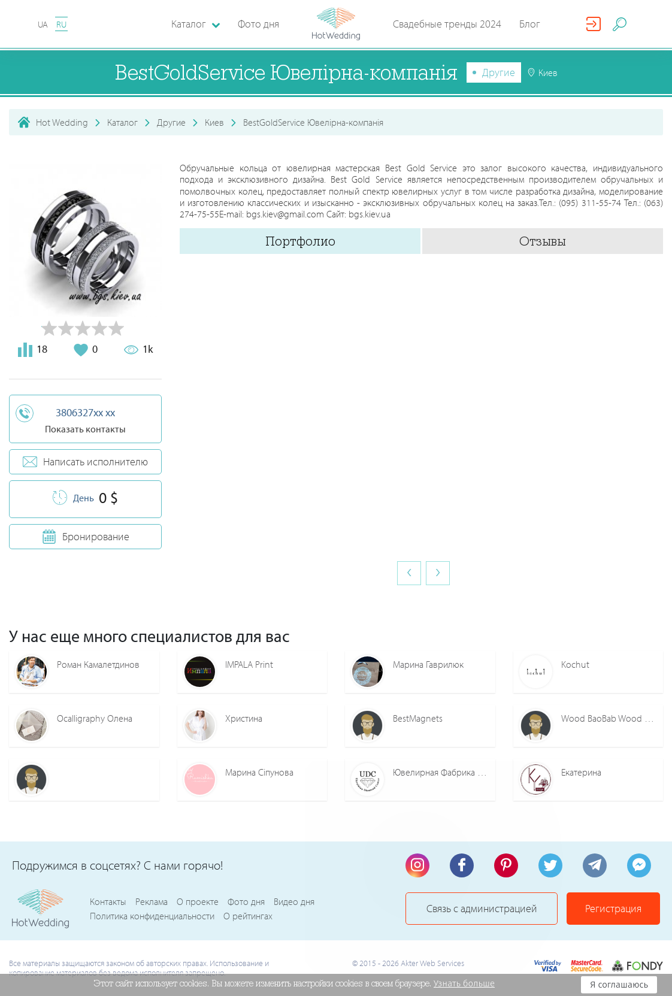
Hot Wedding (62, 122)
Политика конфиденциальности (152, 916)
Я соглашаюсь (619, 984)
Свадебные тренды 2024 (447, 24)
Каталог (122, 122)
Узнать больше (464, 983)
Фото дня (258, 24)
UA (43, 24)
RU (61, 24)
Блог (529, 24)
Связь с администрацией (481, 908)
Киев (214, 122)
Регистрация (613, 908)
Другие (498, 72)
